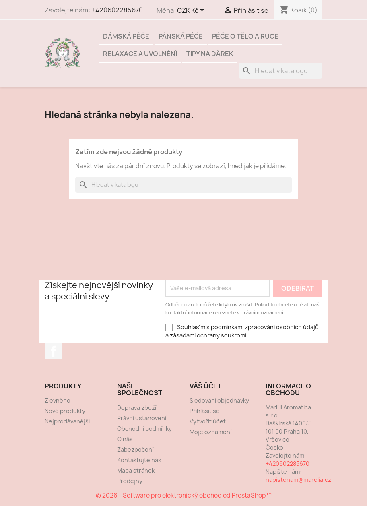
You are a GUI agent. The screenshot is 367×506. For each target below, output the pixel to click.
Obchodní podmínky (144, 428)
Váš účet (205, 386)
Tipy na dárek (209, 53)
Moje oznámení (210, 432)
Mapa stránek (136, 470)
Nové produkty (65, 411)
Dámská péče (126, 36)
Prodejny (129, 481)
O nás (125, 439)
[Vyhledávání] (280, 71)
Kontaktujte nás (139, 460)
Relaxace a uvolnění (140, 53)
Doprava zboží (136, 407)
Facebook (53, 351)
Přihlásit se (205, 411)
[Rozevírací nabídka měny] (192, 11)
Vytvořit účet (208, 421)
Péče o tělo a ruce (245, 36)
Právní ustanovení (141, 418)
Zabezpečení (135, 449)
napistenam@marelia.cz (298, 479)
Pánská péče (181, 36)
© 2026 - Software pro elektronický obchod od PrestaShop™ (184, 495)
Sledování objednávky (219, 400)
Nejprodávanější (67, 421)
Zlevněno (57, 400)
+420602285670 (117, 10)
